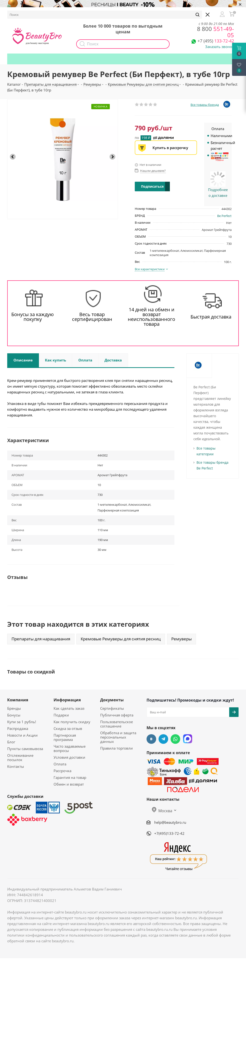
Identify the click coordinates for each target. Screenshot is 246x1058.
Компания (17, 700)
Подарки (194, 13)
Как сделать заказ (69, 708)
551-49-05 (215, 32)
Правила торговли (116, 748)
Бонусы (47, 13)
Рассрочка (62, 770)
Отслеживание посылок (20, 757)
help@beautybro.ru (170, 822)
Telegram (163, 739)
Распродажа (17, 728)
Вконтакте (151, 739)
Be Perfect (224, 216)
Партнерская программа (65, 737)
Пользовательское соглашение (116, 723)
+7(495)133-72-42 (169, 833)
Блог (11, 741)
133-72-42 (215, 41)
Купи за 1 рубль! (21, 721)
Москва (162, 810)
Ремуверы (181, 639)
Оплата (60, 764)
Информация (67, 700)
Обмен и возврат (69, 784)
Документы (112, 700)
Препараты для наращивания (41, 639)
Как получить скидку (161, 13)
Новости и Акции (22, 735)
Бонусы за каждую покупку (32, 317)
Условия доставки (69, 757)
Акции (107, 13)
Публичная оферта (116, 715)
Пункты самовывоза (25, 748)
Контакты (15, 766)
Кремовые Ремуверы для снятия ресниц (121, 639)
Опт (89, 13)
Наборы (128, 13)
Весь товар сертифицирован (92, 317)
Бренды (14, 708)
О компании (22, 13)
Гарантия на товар (70, 777)
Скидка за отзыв (68, 728)
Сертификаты (112, 708)
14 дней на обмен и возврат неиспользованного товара (151, 316)
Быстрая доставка (211, 316)
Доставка (69, 13)
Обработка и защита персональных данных (118, 737)
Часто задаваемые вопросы (70, 748)
